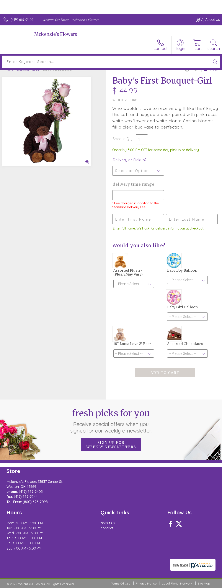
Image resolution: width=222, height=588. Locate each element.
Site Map (204, 583)
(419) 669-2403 (22, 19)
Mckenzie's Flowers (55, 34)
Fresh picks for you (111, 421)
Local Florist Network (177, 583)
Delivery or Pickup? (130, 160)
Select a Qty (122, 139)
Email (210, 70)
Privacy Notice (146, 583)
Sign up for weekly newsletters (111, 444)
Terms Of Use (120, 583)
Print (192, 70)
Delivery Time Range (134, 184)
